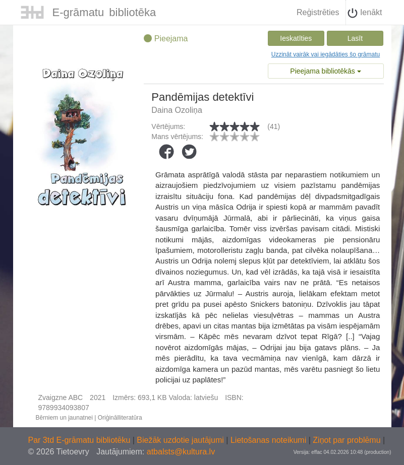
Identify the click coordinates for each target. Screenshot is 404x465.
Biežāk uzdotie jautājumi (181, 440)
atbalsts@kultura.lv (181, 451)
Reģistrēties (318, 12)
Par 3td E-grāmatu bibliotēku (80, 440)
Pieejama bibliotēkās (325, 71)
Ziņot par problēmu (346, 440)
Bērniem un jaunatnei (64, 417)
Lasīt (355, 38)
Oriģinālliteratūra (120, 417)
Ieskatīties (296, 38)
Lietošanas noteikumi (269, 440)
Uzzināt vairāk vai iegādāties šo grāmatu (325, 54)
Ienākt (365, 13)
